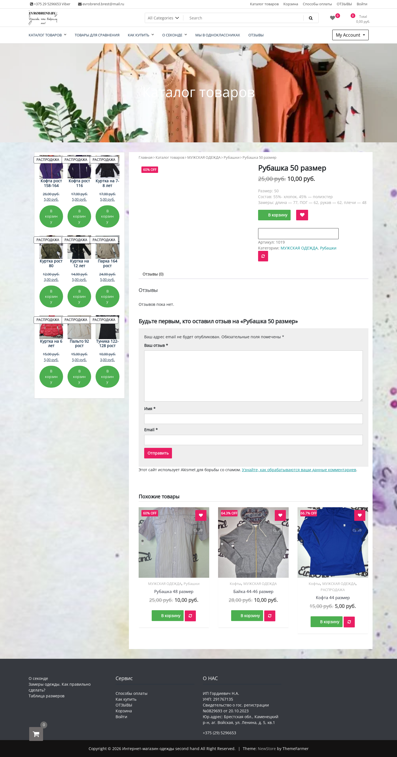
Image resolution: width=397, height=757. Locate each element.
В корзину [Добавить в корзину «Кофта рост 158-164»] (51, 216)
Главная (146, 157)
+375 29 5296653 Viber (50, 3)
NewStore (267, 748)
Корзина (290, 3)
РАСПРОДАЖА (333, 589)
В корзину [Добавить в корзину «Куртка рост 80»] (51, 296)
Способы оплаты (317, 3)
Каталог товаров (264, 3)
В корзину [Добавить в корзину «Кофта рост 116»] (79, 216)
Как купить (126, 699)
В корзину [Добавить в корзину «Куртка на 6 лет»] (51, 376)
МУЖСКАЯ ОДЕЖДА (204, 157)
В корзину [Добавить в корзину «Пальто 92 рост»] (79, 376)
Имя (150, 408)
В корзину (277, 215)
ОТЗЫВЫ (344, 3)
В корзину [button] (170, 615)
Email (151, 429)
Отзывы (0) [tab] (153, 274)
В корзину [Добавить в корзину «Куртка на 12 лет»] (79, 296)
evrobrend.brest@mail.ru (101, 3)
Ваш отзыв (156, 345)
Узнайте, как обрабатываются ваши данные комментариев (299, 469)
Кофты (235, 583)
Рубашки (231, 157)
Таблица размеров (46, 695)
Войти (362, 3)
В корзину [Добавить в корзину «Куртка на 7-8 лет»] (107, 216)
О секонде (38, 678)
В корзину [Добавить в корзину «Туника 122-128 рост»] (107, 376)
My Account (348, 35)
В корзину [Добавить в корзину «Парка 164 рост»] (107, 296)
